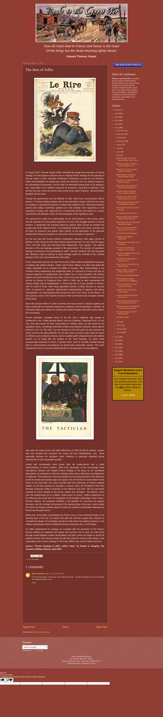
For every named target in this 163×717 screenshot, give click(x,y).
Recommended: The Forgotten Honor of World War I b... (127, 218)
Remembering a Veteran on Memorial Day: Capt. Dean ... (127, 159)
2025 (117, 113)
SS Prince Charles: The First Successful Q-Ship (126, 285)
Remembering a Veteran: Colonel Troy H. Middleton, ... (127, 280)
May (118, 155)
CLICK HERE (128, 395)
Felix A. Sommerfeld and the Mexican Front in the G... (126, 229)
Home (65, 627)
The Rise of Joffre (122, 317)
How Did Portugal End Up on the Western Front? (128, 254)
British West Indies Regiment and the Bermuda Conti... (126, 187)
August (119, 145)
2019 (117, 340)
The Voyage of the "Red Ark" (126, 213)
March (119, 325)
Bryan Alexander (38, 574)
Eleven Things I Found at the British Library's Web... (126, 271)
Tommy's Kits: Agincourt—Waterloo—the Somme (125, 249)
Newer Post (29, 627)
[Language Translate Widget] (35, 647)
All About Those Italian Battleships (124, 238)
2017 (117, 347)
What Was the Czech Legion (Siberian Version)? (126, 170)
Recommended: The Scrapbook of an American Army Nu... (127, 307)
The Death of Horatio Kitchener (127, 275)
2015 (117, 355)
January (120, 332)
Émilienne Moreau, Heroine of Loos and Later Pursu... (127, 165)
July (118, 148)
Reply (34, 583)
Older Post (101, 627)
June (119, 152)
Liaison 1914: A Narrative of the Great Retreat (127, 265)
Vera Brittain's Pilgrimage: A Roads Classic (126, 260)
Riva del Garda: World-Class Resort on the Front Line (126, 198)
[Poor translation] (9, 680)
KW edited (35, 559)
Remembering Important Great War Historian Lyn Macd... (127, 302)
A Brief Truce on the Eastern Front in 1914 (126, 291)
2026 (117, 110)
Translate (37, 650)
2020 (117, 337)
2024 (117, 117)
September (121, 141)
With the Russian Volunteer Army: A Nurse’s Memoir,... (126, 192)
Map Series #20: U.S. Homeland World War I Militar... (128, 223)
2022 (117, 124)
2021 (117, 128)
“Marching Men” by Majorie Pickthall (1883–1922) (126, 176)
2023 (117, 120)
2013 (117, 362)
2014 (117, 358)
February (120, 329)
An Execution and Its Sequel (126, 233)
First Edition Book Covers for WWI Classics (126, 313)
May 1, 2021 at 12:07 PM (54, 574)
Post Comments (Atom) (41, 632)
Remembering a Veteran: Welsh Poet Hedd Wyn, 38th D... (127, 203)
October (120, 138)
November (121, 134)
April (118, 322)
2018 (117, 344)
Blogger (93, 663)
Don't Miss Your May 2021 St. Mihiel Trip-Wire (127, 181)
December (121, 131)
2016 (117, 351)
